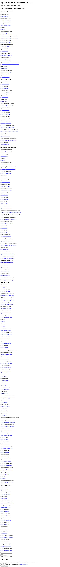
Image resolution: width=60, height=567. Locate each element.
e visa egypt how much (5, 118)
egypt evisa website (4, 97)
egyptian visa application (6, 371)
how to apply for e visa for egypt (7, 279)
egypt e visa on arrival (5, 77)
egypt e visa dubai (4, 439)
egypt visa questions (5, 489)
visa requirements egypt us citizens (8, 397)
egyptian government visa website (7, 258)
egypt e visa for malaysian (6, 312)
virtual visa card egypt (5, 275)
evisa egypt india (4, 533)
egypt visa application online (6, 33)
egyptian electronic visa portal (7, 537)
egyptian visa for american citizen (7, 254)
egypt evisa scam (4, 266)
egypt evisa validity (4, 88)
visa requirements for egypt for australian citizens (11, 212)
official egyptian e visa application (7, 299)
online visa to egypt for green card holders (9, 38)
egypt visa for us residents (6, 343)
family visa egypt (4, 393)
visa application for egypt (6, 20)
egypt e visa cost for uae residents (7, 5)
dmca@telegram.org (24, 564)
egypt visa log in (4, 228)
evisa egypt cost (4, 287)
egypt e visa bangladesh (5, 114)
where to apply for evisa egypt (7, 448)
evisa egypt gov (4, 498)
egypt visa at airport (5, 144)
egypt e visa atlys (4, 203)
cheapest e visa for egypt (5, 59)
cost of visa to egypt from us (6, 435)
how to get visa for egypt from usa (7, 127)
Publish (4, 555)
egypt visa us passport (5, 389)
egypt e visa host (4, 232)
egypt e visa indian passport (6, 465)
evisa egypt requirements (6, 236)
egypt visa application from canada (8, 422)
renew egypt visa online (5, 186)
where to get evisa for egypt (6, 334)
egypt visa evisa (4, 415)
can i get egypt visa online (6, 308)
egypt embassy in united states (7, 430)
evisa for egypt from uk (5, 406)
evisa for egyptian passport (6, 123)
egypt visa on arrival (5, 84)
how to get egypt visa (5, 271)
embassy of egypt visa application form (8, 140)
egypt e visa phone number (6, 173)
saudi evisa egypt (4, 68)
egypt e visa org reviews (5, 494)
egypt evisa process (4, 528)
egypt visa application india (6, 317)
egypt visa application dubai (6, 550)
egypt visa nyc (3, 384)
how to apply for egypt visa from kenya (8, 245)
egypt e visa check (4, 51)
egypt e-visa (3, 478)
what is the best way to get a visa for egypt (9, 131)
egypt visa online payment (6, 461)
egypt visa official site (5, 110)
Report (6, 565)
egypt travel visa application (6, 72)
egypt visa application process (7, 469)
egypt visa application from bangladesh (8, 219)
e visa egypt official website (6, 92)
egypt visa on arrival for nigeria (7, 502)
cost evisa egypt (4, 101)
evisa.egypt (3, 29)
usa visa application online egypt (7, 295)
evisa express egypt (4, 358)
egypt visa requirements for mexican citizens (10, 64)
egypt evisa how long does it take (7, 482)
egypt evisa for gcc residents (6, 151)
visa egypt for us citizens (6, 25)
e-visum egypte (4, 177)
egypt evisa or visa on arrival (6, 164)
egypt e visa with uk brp (5, 291)
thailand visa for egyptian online (7, 304)
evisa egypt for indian (5, 16)
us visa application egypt (6, 367)
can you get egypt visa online (6, 354)
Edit (1, 555)
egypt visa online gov (5, 524)
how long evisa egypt (5, 443)
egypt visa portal (4, 402)
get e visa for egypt (4, 156)
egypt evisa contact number (6, 190)
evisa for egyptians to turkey (6, 55)
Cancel (2, 565)
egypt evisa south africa (5, 182)
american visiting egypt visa (6, 363)
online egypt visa (4, 410)
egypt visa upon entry (5, 452)
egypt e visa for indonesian (6, 42)
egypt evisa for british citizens (7, 223)
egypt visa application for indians (7, 105)
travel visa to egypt (4, 249)
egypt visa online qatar (5, 338)
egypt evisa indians (4, 347)
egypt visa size (3, 376)
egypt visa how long (5, 456)
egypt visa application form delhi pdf (8, 169)
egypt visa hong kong (5, 511)
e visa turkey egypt (4, 380)
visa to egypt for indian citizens (7, 46)
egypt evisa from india (5, 136)
